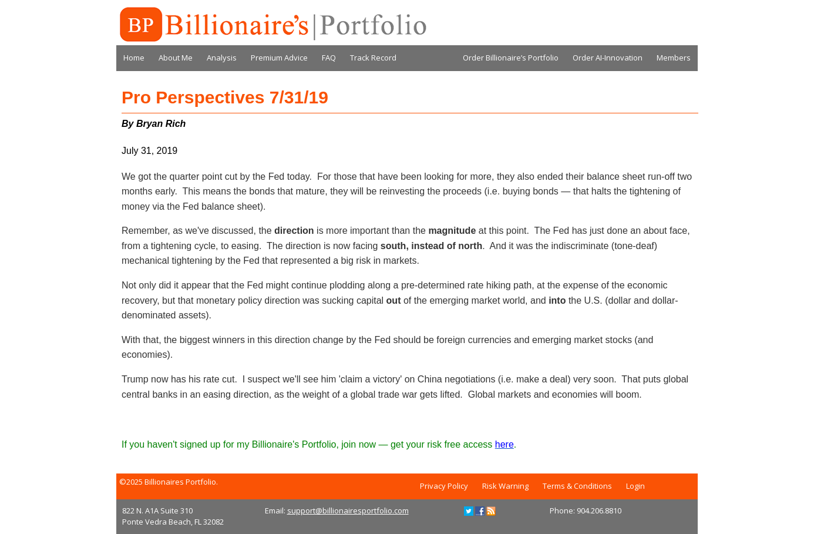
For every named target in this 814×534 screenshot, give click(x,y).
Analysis (222, 57)
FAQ (329, 57)
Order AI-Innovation (608, 57)
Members (674, 57)
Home (133, 57)
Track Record (373, 57)
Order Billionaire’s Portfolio (511, 57)
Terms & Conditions (577, 486)
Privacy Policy (444, 486)
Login (635, 486)
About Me (176, 57)
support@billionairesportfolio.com (348, 510)
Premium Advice (279, 57)
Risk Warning (505, 486)
